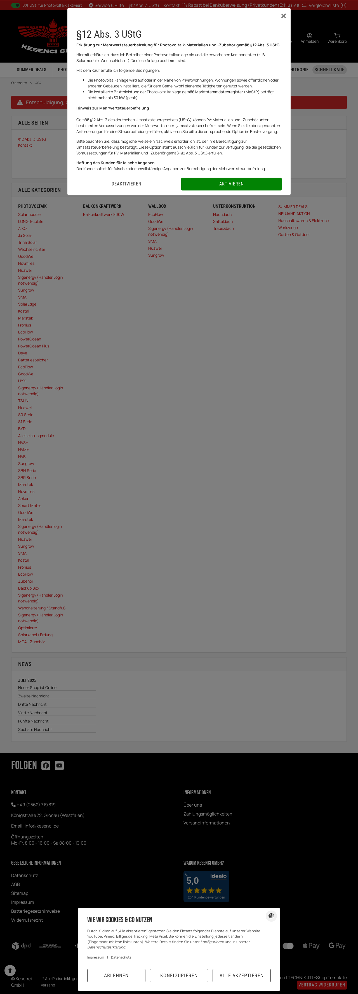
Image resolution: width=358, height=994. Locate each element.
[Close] (284, 16)
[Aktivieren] (231, 184)
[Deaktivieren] (126, 184)
